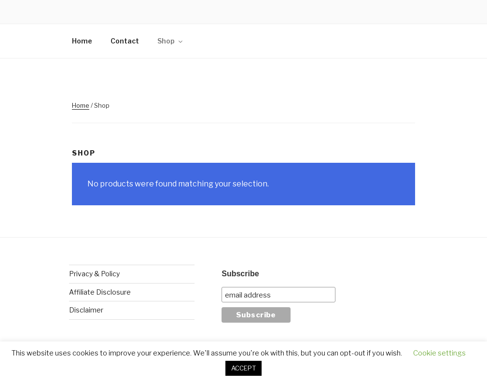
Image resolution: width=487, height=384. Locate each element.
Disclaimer (86, 310)
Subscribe (240, 274)
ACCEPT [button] (243, 368)
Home (82, 41)
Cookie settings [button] (439, 353)
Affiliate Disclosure (100, 292)
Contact (125, 41)
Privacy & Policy (94, 274)
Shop (170, 41)
